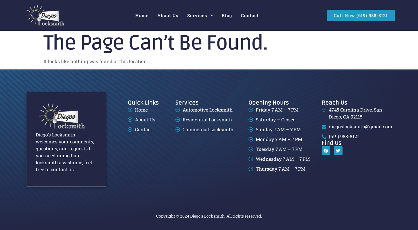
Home (142, 15)
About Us (168, 15)
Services (200, 15)
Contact (250, 15)
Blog (227, 15)
